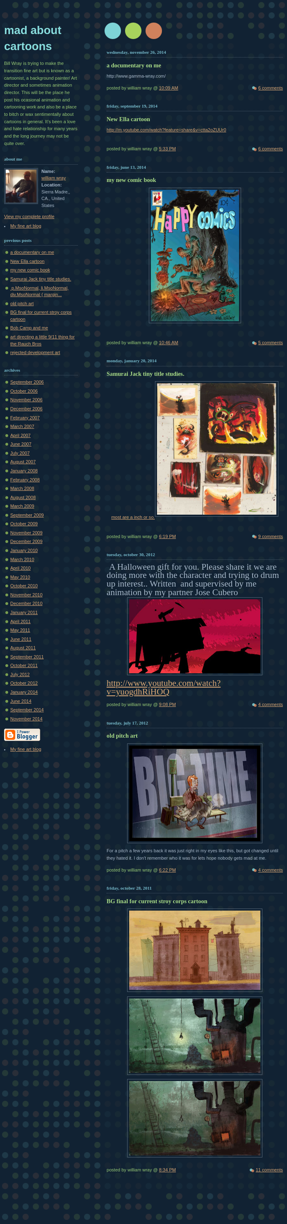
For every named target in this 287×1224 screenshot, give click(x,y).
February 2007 (25, 417)
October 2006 (24, 391)
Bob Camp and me (29, 327)
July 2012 (20, 674)
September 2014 (27, 709)
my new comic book (30, 269)
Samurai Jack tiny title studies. (40, 278)
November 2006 (26, 399)
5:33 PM (167, 148)
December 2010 (26, 603)
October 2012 (24, 683)
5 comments (270, 342)
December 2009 (26, 541)
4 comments (270, 704)
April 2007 (20, 435)
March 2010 (22, 559)
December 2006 (26, 408)
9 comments (270, 536)
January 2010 (24, 550)
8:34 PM (167, 1169)
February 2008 (25, 479)
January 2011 (24, 612)
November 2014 (26, 718)
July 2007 (20, 453)
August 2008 (23, 497)
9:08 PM (167, 704)
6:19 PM (167, 536)
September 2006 (27, 382)
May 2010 (20, 577)
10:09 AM (168, 87)
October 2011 (24, 665)
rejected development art (35, 352)
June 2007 (21, 444)
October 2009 (24, 523)
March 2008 (22, 488)
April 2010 (20, 568)
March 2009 (22, 506)
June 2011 (21, 639)
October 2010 (24, 585)
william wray (53, 177)
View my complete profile (29, 216)
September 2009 (27, 515)
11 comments (269, 1169)
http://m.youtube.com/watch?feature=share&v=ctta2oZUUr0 (166, 129)
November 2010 (26, 594)
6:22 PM (167, 869)
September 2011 (27, 656)
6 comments (270, 87)
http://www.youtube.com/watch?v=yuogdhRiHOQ (164, 687)
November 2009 (26, 532)
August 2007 (23, 461)
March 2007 (22, 426)
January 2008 (24, 470)
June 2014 (21, 701)
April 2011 (20, 621)
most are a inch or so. (194, 517)
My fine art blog (25, 225)
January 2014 (24, 692)
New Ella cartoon (27, 261)
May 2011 (20, 630)
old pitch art (22, 303)
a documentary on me (32, 252)
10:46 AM (168, 342)
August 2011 (23, 647)
